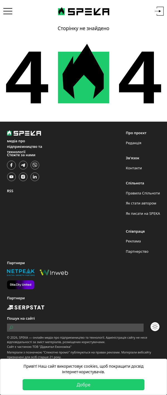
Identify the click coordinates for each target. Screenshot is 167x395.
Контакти (134, 167)
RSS (10, 190)
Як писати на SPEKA (143, 213)
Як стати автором (141, 203)
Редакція (133, 142)
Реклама (133, 241)
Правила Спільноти (143, 193)
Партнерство (137, 251)
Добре (83, 385)
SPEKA (23, 337)
